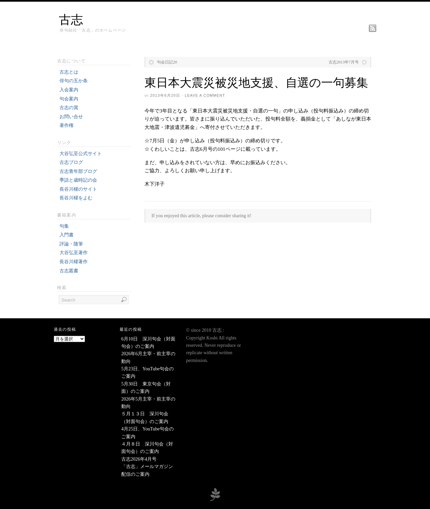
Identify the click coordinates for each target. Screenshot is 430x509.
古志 (71, 20)
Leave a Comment (205, 95)
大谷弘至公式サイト (80, 153)
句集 (64, 226)
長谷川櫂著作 (73, 261)
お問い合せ (71, 116)
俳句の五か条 (73, 80)
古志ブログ (71, 162)
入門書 (66, 234)
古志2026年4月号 (139, 459)
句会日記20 (167, 62)
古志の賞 (68, 107)
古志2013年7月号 (344, 62)
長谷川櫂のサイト (78, 189)
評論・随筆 (71, 243)
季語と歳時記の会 (78, 180)
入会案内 (68, 89)
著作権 (66, 125)
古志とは (68, 72)
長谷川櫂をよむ (75, 197)
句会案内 (68, 98)
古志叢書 (68, 270)
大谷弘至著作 (73, 252)
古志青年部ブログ (78, 171)
